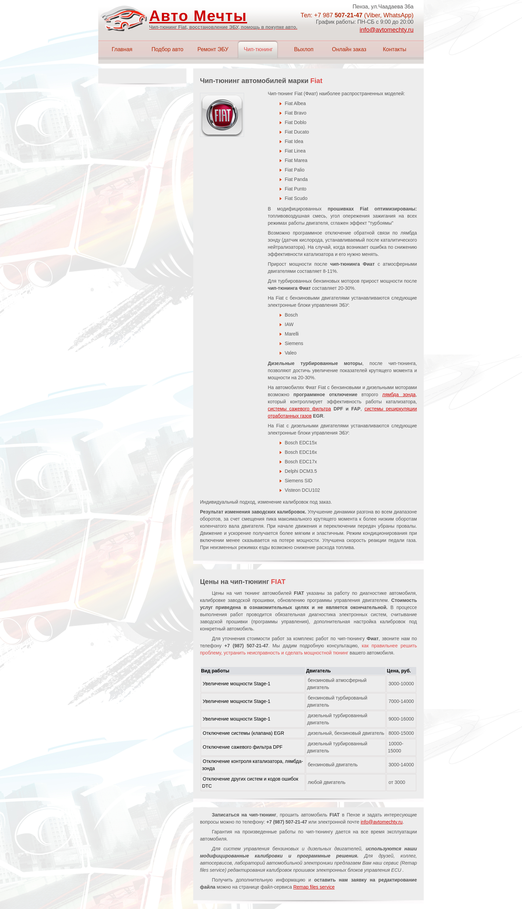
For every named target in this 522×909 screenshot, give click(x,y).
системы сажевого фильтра (299, 408)
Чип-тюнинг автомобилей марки (261, 80)
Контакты (394, 49)
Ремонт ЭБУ (212, 49)
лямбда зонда (399, 394)
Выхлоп (303, 49)
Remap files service (314, 887)
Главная (122, 49)
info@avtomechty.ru (387, 29)
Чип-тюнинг (258, 49)
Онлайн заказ (349, 49)
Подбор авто (167, 49)
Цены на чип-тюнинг (242, 581)
